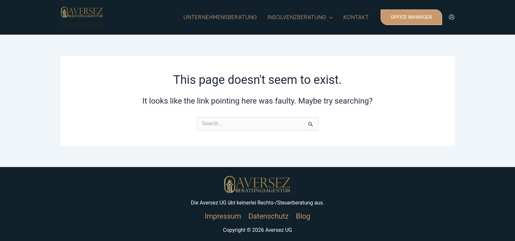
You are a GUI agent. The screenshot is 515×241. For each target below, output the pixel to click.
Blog (303, 216)
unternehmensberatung (220, 17)
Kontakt (356, 17)
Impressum (223, 216)
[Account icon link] (452, 17)
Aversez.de (81, 24)
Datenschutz (268, 216)
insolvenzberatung (300, 17)
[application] (329, 17)
